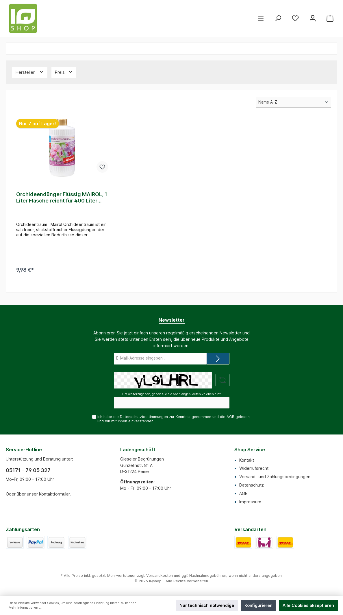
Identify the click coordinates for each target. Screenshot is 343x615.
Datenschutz (251, 485)
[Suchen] (278, 18)
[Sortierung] (293, 102)
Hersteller (30, 72)
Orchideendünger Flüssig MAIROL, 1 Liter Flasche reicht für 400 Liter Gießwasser (61, 197)
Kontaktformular (54, 493)
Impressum (250, 501)
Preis (64, 72)
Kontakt (246, 460)
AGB (230, 417)
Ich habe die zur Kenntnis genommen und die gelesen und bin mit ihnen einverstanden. (173, 419)
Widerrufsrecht (253, 468)
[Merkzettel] (295, 18)
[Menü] (260, 18)
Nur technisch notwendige (206, 605)
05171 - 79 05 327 (28, 470)
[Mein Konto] (312, 18)
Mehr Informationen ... (25, 608)
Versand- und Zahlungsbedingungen (274, 476)
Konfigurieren (258, 605)
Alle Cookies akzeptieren (308, 605)
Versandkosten (159, 575)
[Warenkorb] (330, 18)
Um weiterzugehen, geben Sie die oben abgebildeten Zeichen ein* (171, 394)
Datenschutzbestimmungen (144, 417)
